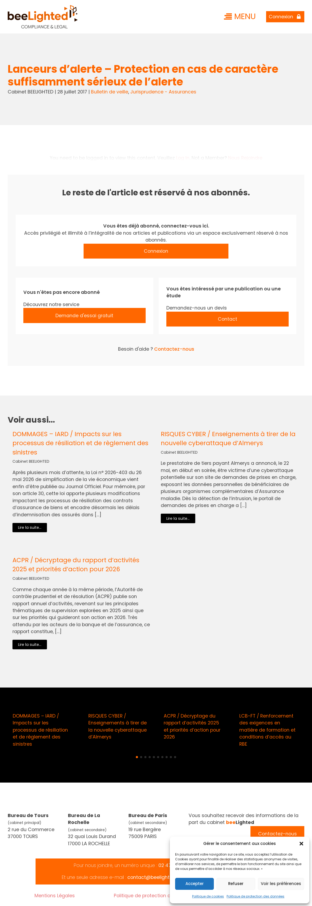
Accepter (194, 883)
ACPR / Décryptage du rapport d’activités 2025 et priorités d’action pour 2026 (75, 564)
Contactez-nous (174, 349)
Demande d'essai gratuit (84, 315)
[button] (301, 843)
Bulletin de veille (109, 91)
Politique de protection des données (255, 896)
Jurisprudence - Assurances (163, 91)
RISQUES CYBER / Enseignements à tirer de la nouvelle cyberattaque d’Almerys (228, 438)
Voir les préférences (281, 883)
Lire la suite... (29, 527)
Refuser (236, 883)
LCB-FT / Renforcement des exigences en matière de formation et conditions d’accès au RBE (267, 729)
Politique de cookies (208, 896)
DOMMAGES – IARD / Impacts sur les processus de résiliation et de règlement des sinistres (80, 443)
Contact (227, 319)
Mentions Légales (54, 895)
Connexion (156, 251)
